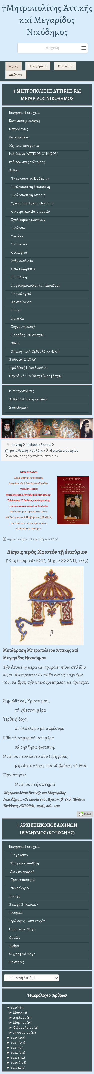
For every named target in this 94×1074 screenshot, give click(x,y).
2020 (12, 1062)
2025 (12, 1037)
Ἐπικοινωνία (65, 66)
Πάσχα (15, 310)
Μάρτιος (17, 1022)
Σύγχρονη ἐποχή (22, 326)
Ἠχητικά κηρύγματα (24, 145)
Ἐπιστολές (16, 962)
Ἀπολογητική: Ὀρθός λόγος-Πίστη (34, 351)
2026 (12, 1007)
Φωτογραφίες (19, 137)
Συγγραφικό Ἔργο (22, 954)
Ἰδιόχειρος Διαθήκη (24, 863)
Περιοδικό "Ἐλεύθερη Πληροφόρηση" (36, 376)
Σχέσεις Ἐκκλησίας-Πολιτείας (31, 203)
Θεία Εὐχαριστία (22, 269)
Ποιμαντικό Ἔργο (22, 929)
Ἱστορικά (16, 912)
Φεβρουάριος (21, 1027)
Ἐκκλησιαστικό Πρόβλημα (29, 178)
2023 (12, 1047)
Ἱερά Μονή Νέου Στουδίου (28, 367)
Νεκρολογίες (18, 129)
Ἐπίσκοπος (18, 244)
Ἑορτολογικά (20, 293)
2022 (12, 1052)
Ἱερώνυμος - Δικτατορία (27, 921)
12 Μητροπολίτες (21, 391)
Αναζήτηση (16, 75)
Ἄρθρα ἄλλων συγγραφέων (28, 399)
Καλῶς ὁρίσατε (38, 66)
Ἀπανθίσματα (18, 407)
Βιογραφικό (18, 855)
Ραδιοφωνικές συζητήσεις (27, 162)
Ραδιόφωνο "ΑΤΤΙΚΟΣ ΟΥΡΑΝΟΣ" (33, 153)
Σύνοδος (16, 236)
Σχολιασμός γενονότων (27, 219)
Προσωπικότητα (22, 879)
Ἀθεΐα (14, 343)
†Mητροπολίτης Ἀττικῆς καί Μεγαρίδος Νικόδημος (47, 19)
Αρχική (13, 66)
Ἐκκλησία (17, 228)
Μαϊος (16, 1012)
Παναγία (16, 318)
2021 (11, 1057)
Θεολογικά (18, 252)
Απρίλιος (17, 1017)
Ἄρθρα (14, 170)
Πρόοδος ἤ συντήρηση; (26, 335)
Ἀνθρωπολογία (21, 260)
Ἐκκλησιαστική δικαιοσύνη (29, 186)
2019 (11, 1067)
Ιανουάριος (19, 1032)
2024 (12, 1042)
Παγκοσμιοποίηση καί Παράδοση (34, 285)
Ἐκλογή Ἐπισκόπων (23, 904)
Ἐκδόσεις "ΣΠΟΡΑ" (22, 359)
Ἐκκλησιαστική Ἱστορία (27, 195)
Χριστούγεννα (20, 302)
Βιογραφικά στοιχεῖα (24, 112)
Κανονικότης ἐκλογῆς (24, 121)
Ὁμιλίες (14, 937)
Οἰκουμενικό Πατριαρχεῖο (29, 211)
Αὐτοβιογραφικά (21, 871)
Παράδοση (18, 277)
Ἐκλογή (14, 896)
